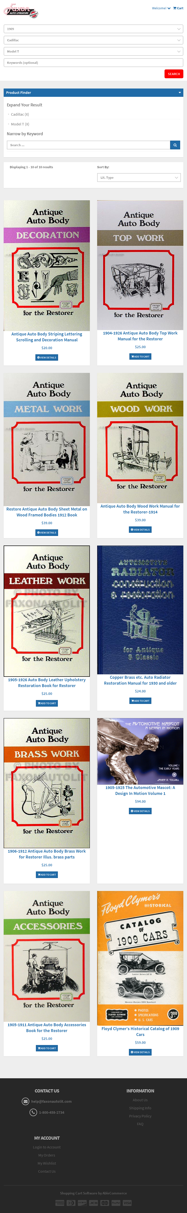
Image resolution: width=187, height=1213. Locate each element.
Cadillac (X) (20, 114)
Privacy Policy (140, 1115)
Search (174, 74)
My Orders (46, 1155)
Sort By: (103, 167)
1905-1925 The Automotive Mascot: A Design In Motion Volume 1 (140, 790)
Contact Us (47, 1171)
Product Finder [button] (18, 92)
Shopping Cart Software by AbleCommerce (93, 1193)
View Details (46, 357)
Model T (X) (20, 124)
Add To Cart (140, 356)
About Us (140, 1099)
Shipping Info (140, 1107)
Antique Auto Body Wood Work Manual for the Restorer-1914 (140, 509)
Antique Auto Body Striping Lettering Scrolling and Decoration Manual (46, 337)
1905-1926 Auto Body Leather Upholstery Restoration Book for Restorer (47, 682)
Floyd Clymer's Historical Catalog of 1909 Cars (140, 1031)
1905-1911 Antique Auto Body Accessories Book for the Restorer (47, 1027)
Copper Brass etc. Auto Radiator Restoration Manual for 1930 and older (140, 680)
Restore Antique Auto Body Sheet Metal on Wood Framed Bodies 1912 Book (46, 512)
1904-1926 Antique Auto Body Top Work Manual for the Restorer (140, 336)
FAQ (140, 1123)
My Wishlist (47, 1163)
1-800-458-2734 (51, 1112)
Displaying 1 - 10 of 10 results (31, 167)
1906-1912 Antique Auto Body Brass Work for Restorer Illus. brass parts (47, 854)
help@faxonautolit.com (51, 1101)
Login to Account (47, 1147)
